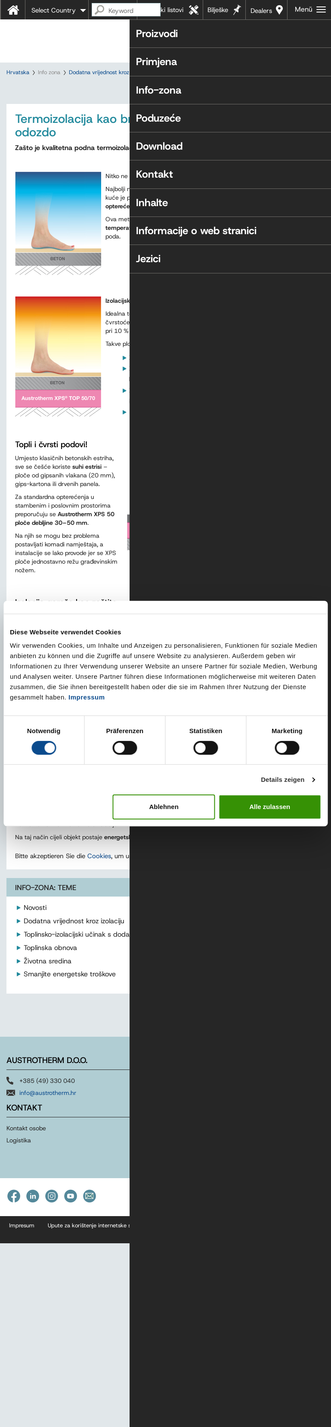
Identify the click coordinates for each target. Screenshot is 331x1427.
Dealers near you (261, 12)
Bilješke (217, 10)
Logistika (18, 1336)
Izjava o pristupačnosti (190, 1421)
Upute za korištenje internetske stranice (98, 1421)
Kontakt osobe (26, 1324)
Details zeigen (282, 779)
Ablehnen (163, 806)
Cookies (99, 1052)
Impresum (21, 1421)
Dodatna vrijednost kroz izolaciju (110, 72)
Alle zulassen (269, 806)
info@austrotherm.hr (47, 1288)
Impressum (86, 697)
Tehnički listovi (162, 10)
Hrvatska (17, 72)
